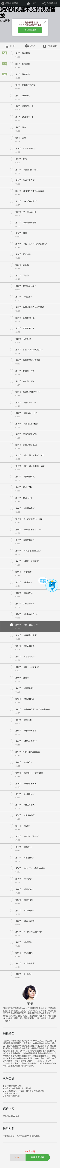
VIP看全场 (30, 1152)
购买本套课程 (30, 30)
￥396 (17, 1158)
